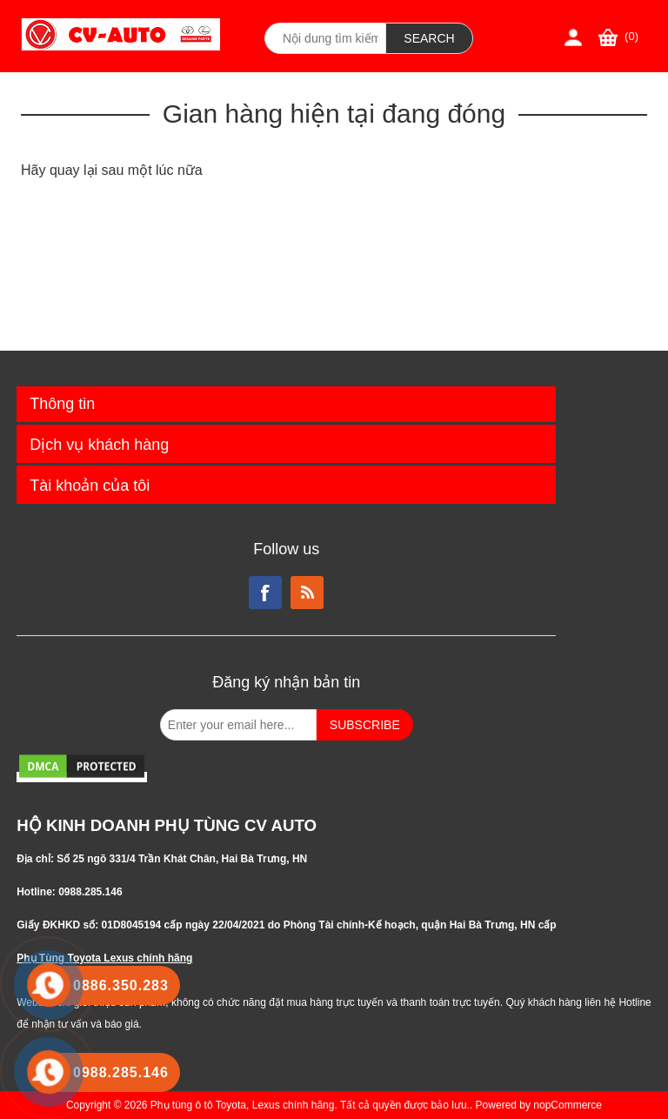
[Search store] (325, 38)
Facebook (265, 592)
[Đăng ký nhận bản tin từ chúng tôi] (238, 724)
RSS (307, 592)
